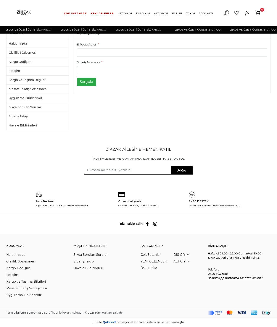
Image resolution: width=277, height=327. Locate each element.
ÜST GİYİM (149, 268)
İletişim (14, 71)
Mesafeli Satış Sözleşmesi (28, 89)
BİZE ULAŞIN (217, 246)
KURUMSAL (15, 246)
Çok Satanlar (151, 255)
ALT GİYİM (182, 261)
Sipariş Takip (18, 116)
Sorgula (86, 82)
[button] (75, 13)
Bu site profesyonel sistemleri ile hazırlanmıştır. (138, 322)
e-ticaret (140, 322)
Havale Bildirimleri (23, 125)
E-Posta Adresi (88, 44)
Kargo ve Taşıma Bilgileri (27, 80)
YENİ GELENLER (154, 261)
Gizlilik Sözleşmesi (23, 53)
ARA (181, 170)
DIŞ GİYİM (182, 255)
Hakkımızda (18, 43)
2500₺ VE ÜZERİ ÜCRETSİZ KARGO (30, 29)
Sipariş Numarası (90, 62)
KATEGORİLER (152, 246)
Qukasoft (109, 322)
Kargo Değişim (20, 62)
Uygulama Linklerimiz (25, 98)
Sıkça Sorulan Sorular (25, 107)
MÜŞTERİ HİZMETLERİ (91, 246)
